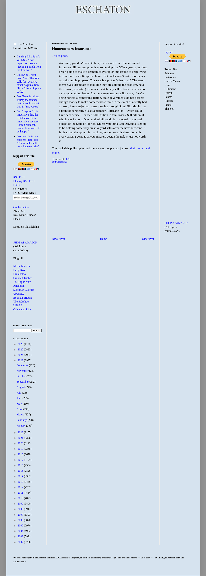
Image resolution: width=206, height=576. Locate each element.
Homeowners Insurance (71, 48)
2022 (21, 432)
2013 (21, 481)
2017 (21, 459)
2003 (21, 536)
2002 (21, 542)
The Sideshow (21, 301)
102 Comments (60, 161)
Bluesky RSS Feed (23, 181)
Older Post (148, 238)
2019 (21, 448)
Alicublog (19, 285)
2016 (21, 465)
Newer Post (58, 238)
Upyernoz (18, 293)
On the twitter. (21, 207)
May (20, 403)
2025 (21, 349)
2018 (21, 454)
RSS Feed (19, 177)
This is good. (60, 55)
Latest (16, 185)
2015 (21, 470)
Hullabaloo (19, 273)
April (20, 409)
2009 (21, 503)
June (20, 398)
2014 (21, 476)
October (22, 376)
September (23, 381)
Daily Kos (19, 270)
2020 (21, 443)
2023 (21, 360)
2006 (21, 520)
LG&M (17, 305)
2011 (21, 492)
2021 (21, 437)
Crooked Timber (22, 277)
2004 (21, 530)
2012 (21, 487)
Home (103, 238)
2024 (21, 354)
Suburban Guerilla (23, 289)
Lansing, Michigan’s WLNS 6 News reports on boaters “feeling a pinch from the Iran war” (29, 63)
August (21, 387)
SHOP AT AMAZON (25, 242)
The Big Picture (22, 281)
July (19, 392)
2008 (21, 508)
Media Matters (21, 266)
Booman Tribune (22, 297)
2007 (21, 514)
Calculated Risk (22, 309)
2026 (21, 344)
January (21, 425)
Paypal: (169, 52)
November (23, 370)
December (23, 365)
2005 (21, 525)
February (22, 419)
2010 (21, 498)
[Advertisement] (103, 28)
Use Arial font (24, 44)
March (21, 414)
